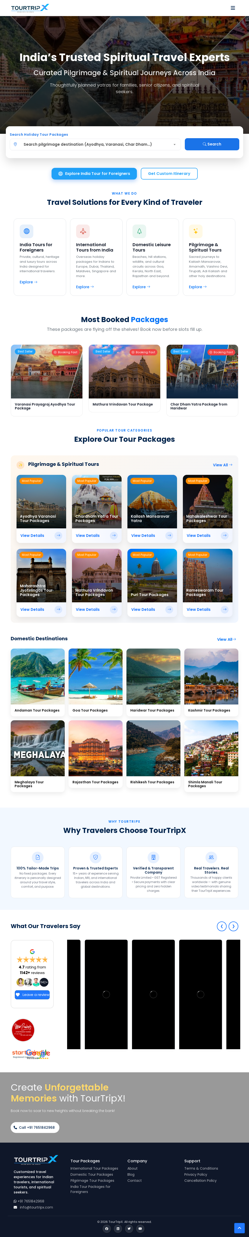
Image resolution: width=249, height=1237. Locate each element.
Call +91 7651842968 (34, 1127)
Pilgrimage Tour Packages (92, 1180)
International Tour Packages (94, 1168)
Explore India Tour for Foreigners (94, 174)
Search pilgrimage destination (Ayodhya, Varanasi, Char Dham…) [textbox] (88, 144)
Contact (134, 1180)
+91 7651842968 (31, 1201)
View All (222, 465)
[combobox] (98, 144)
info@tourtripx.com (36, 1207)
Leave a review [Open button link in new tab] (32, 994)
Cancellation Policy (200, 1180)
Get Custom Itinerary (169, 173)
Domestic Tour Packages (92, 1174)
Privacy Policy (195, 1174)
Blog (130, 1174)
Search (212, 144)
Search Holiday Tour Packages (39, 134)
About (132, 1168)
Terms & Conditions (201, 1168)
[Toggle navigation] (233, 8)
